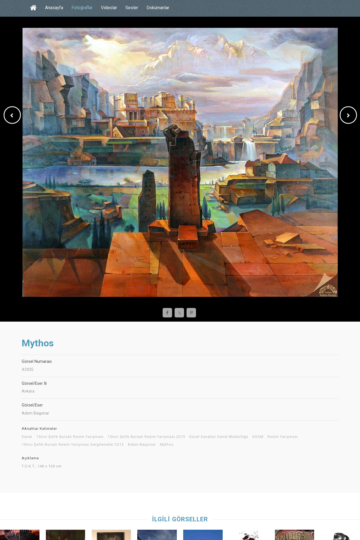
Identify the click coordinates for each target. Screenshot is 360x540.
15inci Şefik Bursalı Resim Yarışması (70, 437)
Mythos (166, 445)
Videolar (109, 7)
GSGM (258, 437)
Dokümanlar (158, 7)
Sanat (27, 437)
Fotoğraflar (82, 7)
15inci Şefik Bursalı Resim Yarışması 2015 (146, 437)
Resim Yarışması (282, 437)
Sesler (131, 7)
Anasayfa (54, 7)
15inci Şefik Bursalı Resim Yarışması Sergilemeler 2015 (73, 445)
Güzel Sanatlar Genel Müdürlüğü (218, 437)
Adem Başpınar (142, 445)
